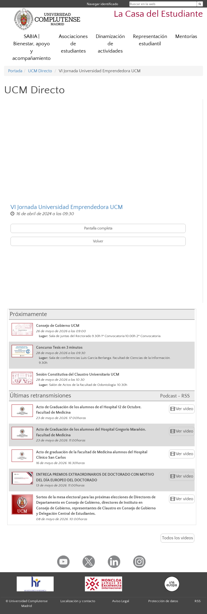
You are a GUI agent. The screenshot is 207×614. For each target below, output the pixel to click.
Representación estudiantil (150, 40)
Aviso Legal (120, 601)
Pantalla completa (98, 228)
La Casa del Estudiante (158, 14)
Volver (98, 241)
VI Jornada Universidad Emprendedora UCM (67, 207)
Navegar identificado (102, 4)
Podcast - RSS (175, 396)
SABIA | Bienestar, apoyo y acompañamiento (31, 47)
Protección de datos (163, 601)
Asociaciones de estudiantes (73, 44)
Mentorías (186, 36)
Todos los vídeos (177, 538)
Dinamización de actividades (110, 44)
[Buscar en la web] (200, 3)
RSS (198, 601)
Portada (15, 70)
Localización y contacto (77, 601)
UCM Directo (40, 70)
